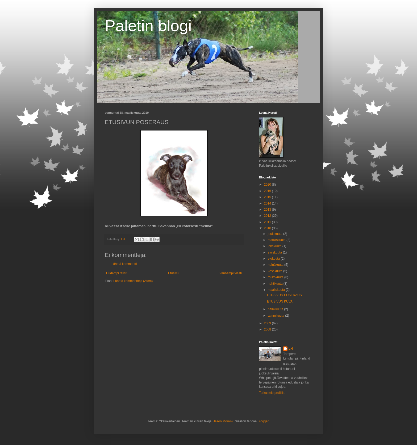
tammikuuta (276, 315)
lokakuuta (275, 246)
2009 (268, 323)
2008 (268, 329)
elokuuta (274, 258)
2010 (268, 228)
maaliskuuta (277, 290)
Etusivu (173, 273)
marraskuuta (277, 240)
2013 (268, 209)
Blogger (263, 421)
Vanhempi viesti (230, 273)
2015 (268, 197)
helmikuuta (276, 309)
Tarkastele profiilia (272, 393)
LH (291, 348)
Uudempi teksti (116, 273)
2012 (268, 216)
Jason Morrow (223, 421)
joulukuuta (275, 234)
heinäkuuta (276, 265)
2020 (268, 184)
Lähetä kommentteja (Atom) (133, 281)
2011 (268, 222)
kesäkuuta (275, 271)
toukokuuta (276, 277)
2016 (268, 191)
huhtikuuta (275, 283)
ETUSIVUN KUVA (280, 301)
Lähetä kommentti (124, 264)
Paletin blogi (148, 26)
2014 (268, 203)
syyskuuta (275, 252)
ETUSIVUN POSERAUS (284, 295)
